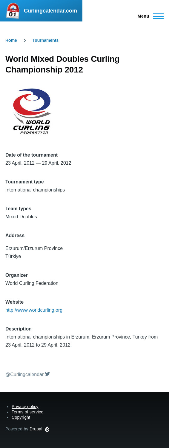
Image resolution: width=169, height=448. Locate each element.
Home (11, 40)
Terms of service (27, 412)
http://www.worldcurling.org (33, 310)
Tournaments (46, 40)
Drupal (36, 429)
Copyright (21, 417)
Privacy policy (25, 406)
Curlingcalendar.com (50, 11)
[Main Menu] (148, 16)
